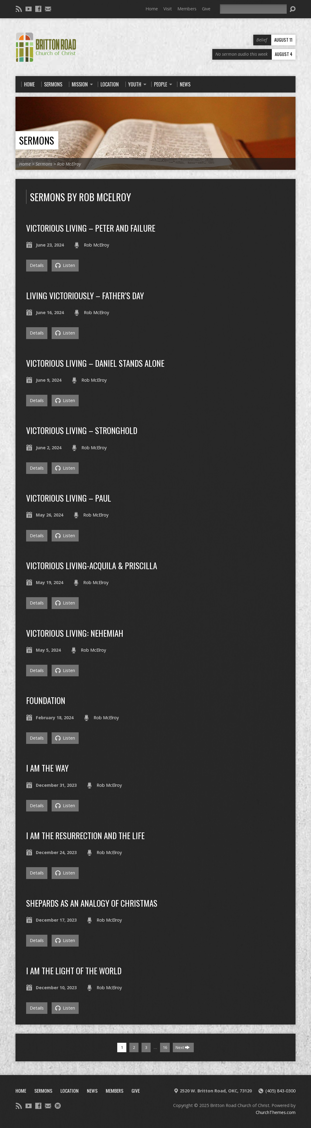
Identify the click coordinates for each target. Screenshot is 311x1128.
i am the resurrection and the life (85, 835)
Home (151, 9)
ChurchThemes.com (276, 1112)
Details (37, 265)
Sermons (36, 140)
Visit (167, 9)
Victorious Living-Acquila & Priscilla (91, 565)
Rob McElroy (69, 164)
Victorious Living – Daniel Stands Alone (95, 363)
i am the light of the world (73, 970)
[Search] (253, 9)
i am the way (47, 768)
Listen (65, 265)
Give (206, 9)
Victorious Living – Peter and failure (90, 228)
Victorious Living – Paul (68, 498)
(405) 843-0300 (280, 1091)
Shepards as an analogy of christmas (91, 903)
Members (187, 9)
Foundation (45, 700)
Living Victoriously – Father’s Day (85, 295)
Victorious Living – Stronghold (81, 430)
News (92, 1090)
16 (165, 1047)
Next (183, 1047)
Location (69, 1090)
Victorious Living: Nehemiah (74, 633)
